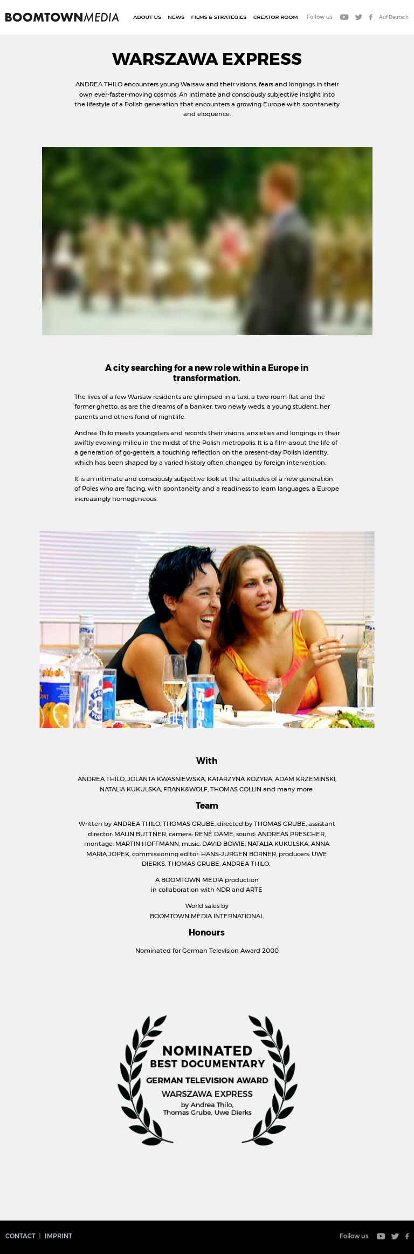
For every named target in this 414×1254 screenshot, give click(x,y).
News (176, 17)
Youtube (344, 17)
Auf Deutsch (394, 17)
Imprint (58, 1236)
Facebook (370, 17)
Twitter (359, 17)
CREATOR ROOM (275, 17)
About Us (147, 17)
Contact (20, 1236)
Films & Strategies (219, 17)
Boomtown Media (62, 17)
